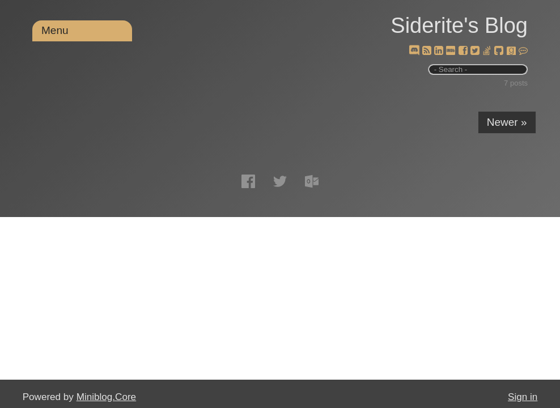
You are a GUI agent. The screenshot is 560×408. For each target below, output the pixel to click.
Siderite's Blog (459, 25)
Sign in (522, 397)
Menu (55, 30)
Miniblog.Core (106, 397)
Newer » (507, 122)
